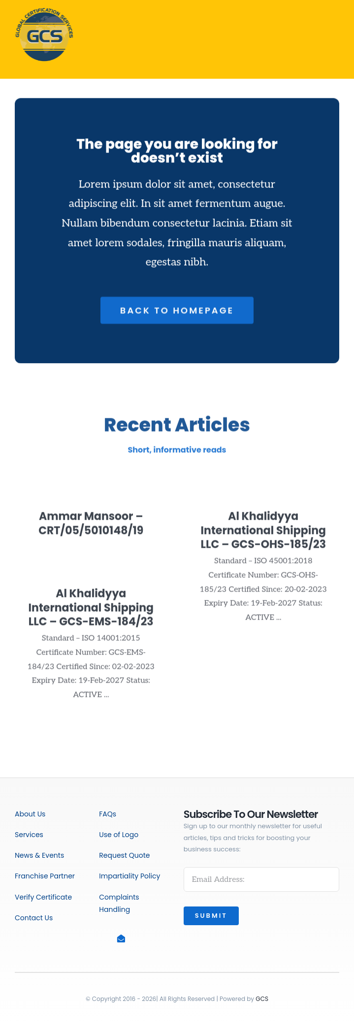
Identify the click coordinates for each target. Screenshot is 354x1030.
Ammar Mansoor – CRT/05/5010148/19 (90, 527)
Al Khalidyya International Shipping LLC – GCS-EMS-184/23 (91, 611)
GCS (262, 999)
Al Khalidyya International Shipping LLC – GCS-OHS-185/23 (263, 534)
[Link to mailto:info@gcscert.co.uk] (126, 938)
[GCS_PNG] (42, 8)
